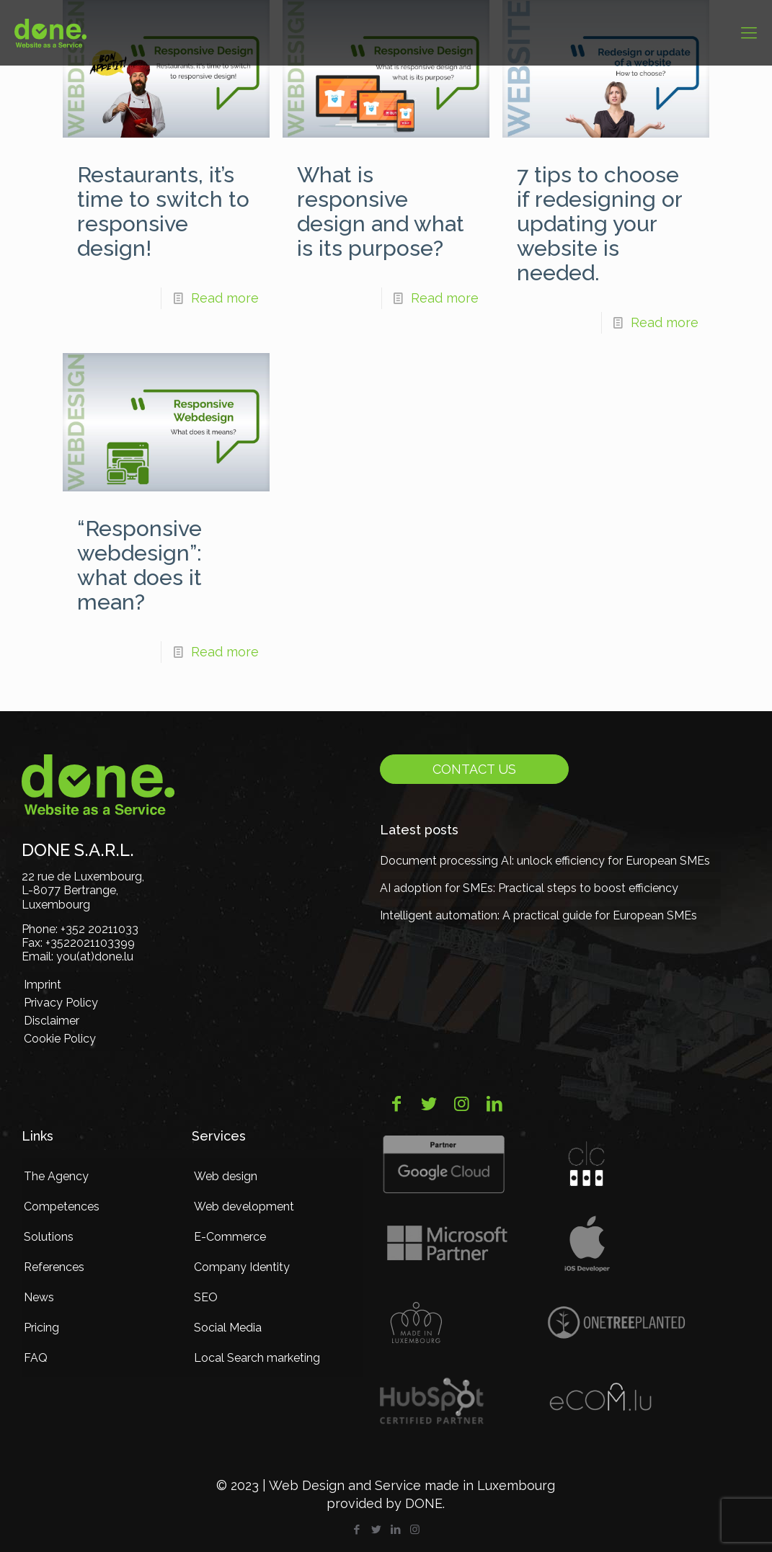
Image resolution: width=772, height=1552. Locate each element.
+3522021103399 (90, 943)
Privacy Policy (61, 1002)
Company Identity (242, 1267)
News (39, 1297)
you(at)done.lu (94, 956)
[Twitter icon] (375, 1529)
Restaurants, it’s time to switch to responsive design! (163, 211)
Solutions (49, 1237)
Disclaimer (51, 1020)
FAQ (36, 1358)
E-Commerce (230, 1237)
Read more (225, 298)
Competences (61, 1206)
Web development (244, 1206)
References (54, 1267)
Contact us (474, 769)
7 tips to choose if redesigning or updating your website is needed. (599, 223)
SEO (206, 1297)
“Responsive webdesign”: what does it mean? (139, 565)
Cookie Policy (60, 1038)
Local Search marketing (257, 1358)
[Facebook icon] (356, 1529)
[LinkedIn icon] (395, 1529)
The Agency (56, 1176)
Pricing (41, 1327)
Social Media (228, 1327)
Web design (225, 1176)
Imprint (42, 984)
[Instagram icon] (414, 1529)
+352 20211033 (99, 929)
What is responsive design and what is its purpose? (380, 211)
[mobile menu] (749, 32)
